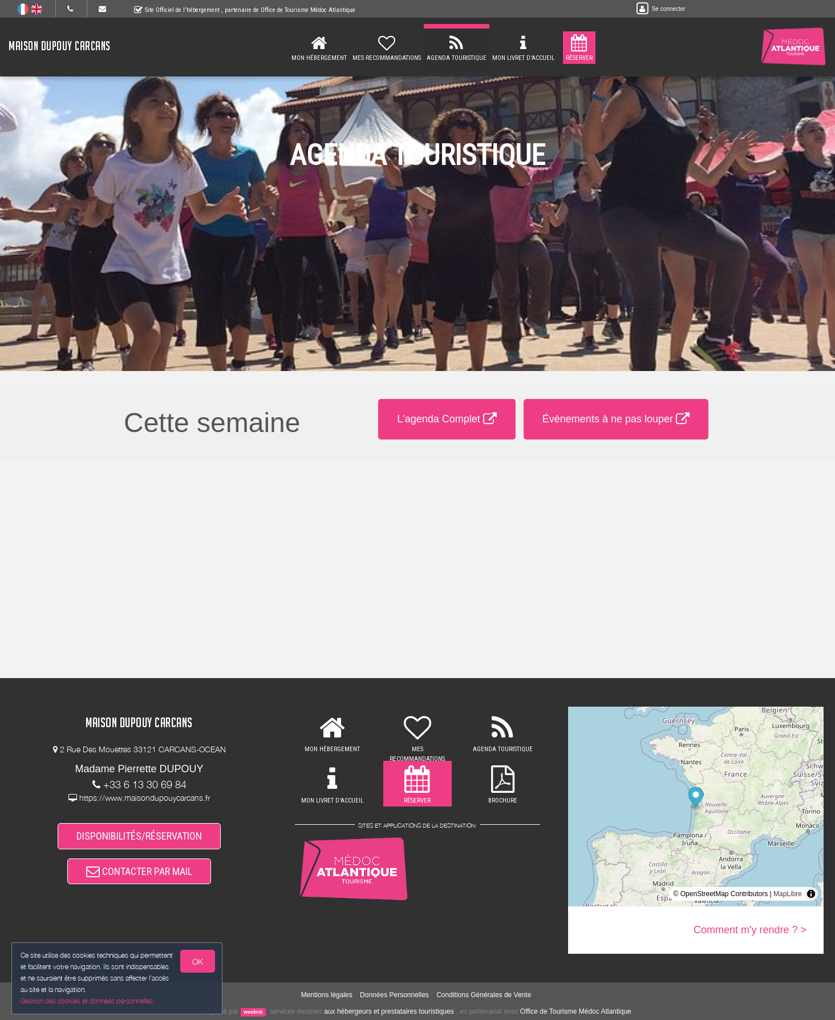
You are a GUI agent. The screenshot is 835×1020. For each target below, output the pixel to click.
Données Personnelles (394, 995)
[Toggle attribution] (811, 894)
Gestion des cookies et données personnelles (87, 1001)
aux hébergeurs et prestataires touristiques (388, 1011)
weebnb (253, 1012)
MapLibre (787, 894)
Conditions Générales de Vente (483, 995)
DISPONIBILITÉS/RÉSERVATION (139, 836)
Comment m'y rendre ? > (750, 930)
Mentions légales (326, 995)
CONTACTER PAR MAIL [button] (139, 871)
